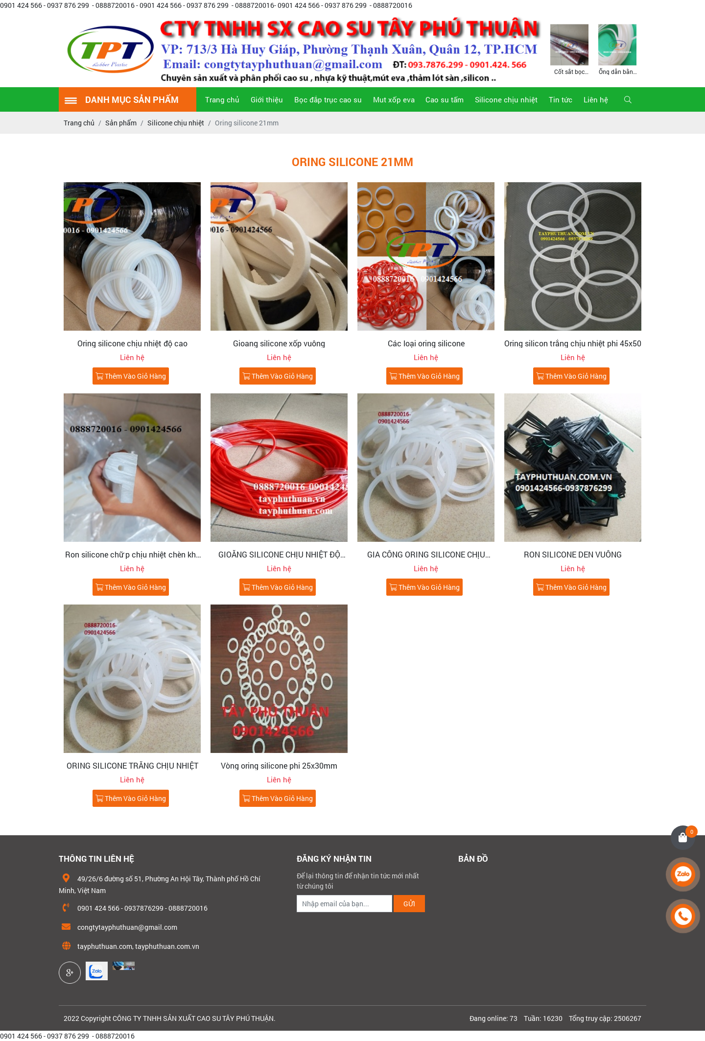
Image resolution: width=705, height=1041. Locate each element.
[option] (569, 49)
